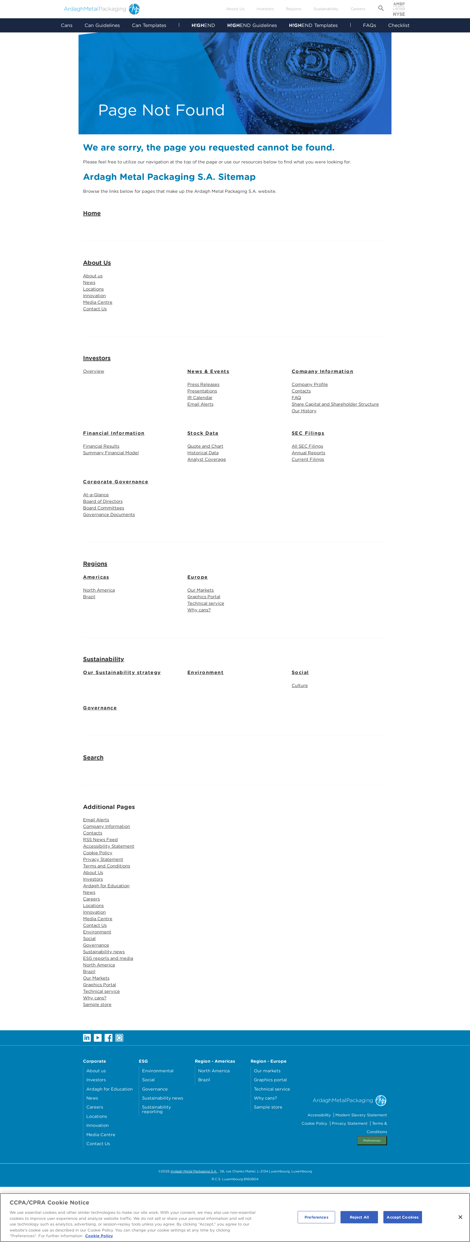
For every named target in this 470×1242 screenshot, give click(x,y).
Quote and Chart (207, 476)
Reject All (359, 1219)
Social (300, 709)
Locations (94, 314)
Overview (94, 398)
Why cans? (200, 646)
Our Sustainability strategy (122, 709)
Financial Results (103, 476)
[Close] (460, 1219)
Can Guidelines (102, 25)
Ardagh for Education (109, 929)
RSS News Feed (102, 879)
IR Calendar (201, 426)
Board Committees (105, 541)
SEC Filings (308, 463)
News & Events (208, 399)
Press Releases (204, 412)
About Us (235, 9)
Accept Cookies (403, 1219)
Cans (66, 25)
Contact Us (96, 336)
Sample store (98, 1059)
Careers (358, 9)
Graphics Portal (205, 632)
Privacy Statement (104, 900)
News (89, 307)
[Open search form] (381, 9)
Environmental (158, 1125)
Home (92, 236)
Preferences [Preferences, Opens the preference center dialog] (316, 1219)
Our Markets (201, 625)
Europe (197, 611)
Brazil (89, 632)
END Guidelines (252, 25)
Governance (100, 745)
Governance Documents (111, 548)
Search (93, 795)
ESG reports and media (110, 1008)
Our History (305, 440)
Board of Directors (104, 534)
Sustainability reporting (156, 1164)
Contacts (302, 419)
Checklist (399, 25)
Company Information (323, 399)
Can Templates (149, 25)
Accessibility (319, 1170)
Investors (265, 9)
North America (100, 625)
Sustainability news (105, 1001)
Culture (300, 722)
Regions (293, 9)
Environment (205, 709)
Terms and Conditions (108, 908)
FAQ (297, 426)
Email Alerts (201, 433)
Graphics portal (270, 1134)
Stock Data (203, 463)
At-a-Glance (97, 527)
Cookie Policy (99, 893)
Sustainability (326, 9)
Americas (96, 611)
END (203, 25)
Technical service (207, 639)
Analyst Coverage (208, 491)
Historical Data (204, 484)
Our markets (267, 1125)
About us (94, 300)
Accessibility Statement (110, 886)
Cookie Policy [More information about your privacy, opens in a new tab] (99, 1238)
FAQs (369, 25)
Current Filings (309, 491)
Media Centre (98, 328)
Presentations (203, 419)
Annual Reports (310, 484)
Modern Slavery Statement (361, 1170)
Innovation (95, 321)
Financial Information (114, 463)
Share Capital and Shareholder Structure (339, 433)
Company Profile (311, 412)
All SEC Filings (309, 476)
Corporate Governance (115, 514)
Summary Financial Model (113, 484)
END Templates (313, 25)
